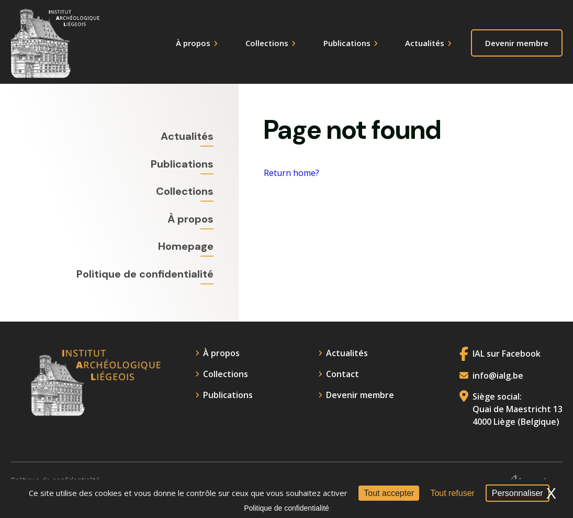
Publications (346, 43)
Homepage (186, 246)
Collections (266, 43)
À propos (193, 43)
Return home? (291, 173)
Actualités (424, 43)
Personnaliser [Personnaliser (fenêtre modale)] (517, 493)
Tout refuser (452, 493)
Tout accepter (389, 493)
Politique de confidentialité (145, 274)
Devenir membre (516, 43)
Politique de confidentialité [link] (286, 508)
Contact (342, 374)
